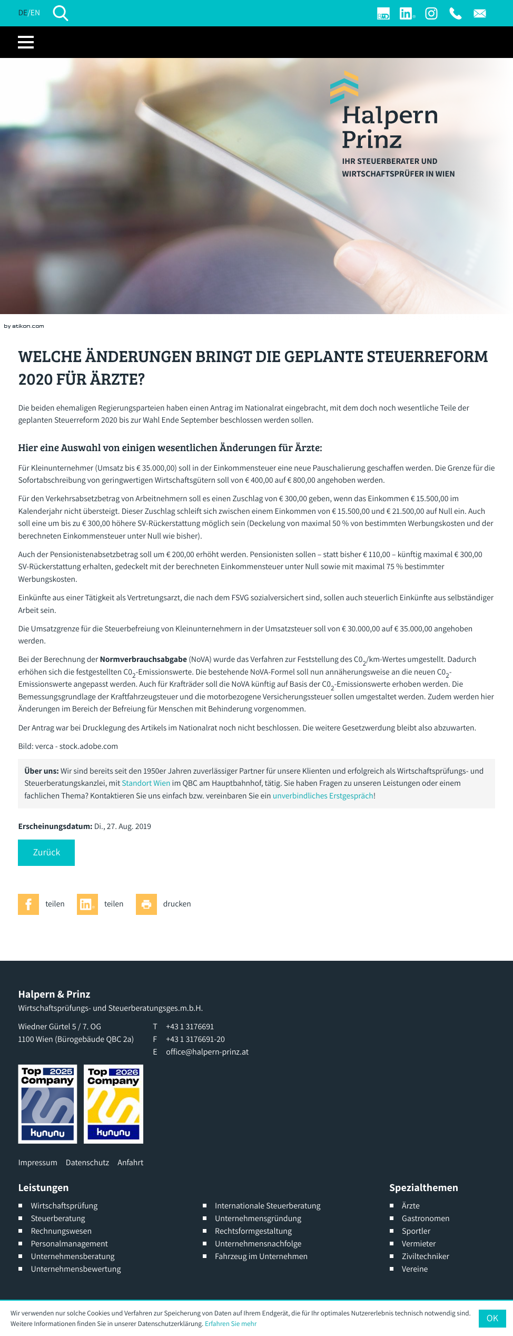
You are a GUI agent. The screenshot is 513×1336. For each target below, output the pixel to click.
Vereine (415, 1268)
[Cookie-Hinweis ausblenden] (492, 1319)
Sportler (416, 1230)
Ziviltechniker (425, 1256)
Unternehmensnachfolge (258, 1243)
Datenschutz (87, 1162)
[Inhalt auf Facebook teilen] (44, 904)
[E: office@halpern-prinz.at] (480, 13)
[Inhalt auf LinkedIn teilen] (103, 904)
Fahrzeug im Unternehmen (261, 1256)
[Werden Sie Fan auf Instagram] (431, 13)
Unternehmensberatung (72, 1256)
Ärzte (411, 1205)
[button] (46, 853)
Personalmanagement (69, 1243)
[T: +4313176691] (456, 13)
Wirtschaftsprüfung (64, 1205)
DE (22, 12)
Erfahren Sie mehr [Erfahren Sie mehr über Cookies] (230, 1323)
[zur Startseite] (383, 109)
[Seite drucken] (167, 904)
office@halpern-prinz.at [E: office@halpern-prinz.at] (207, 1051)
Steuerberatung (58, 1218)
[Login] (383, 13)
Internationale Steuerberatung (268, 1205)
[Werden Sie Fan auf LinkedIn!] (408, 13)
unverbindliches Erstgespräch (323, 796)
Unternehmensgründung (258, 1218)
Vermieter (419, 1243)
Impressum (37, 1162)
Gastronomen (426, 1218)
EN (35, 12)
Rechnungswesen (61, 1230)
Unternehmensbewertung (76, 1268)
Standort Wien (146, 783)
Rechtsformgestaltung (253, 1230)
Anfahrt (130, 1162)
